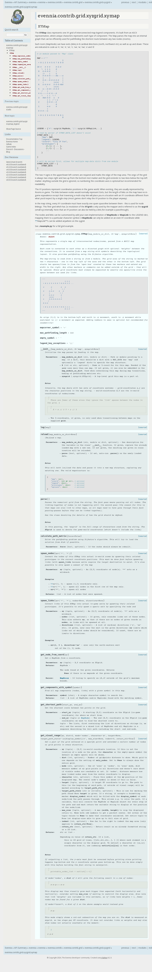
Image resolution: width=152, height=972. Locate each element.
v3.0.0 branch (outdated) (16, 172)
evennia (32, 2)
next (134, 2)
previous (125, 2)
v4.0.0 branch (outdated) (16, 169)
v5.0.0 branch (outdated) (16, 167)
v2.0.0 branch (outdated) (16, 175)
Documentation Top (14, 139)
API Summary (20, 2)
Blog (8, 152)
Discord (9, 149)
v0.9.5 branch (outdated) (16, 180)
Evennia (8, 2)
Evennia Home (12, 141)
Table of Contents (14, 40)
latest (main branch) (14, 162)
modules (142, 2)
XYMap (12, 50)
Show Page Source (13, 129)
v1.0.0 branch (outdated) (16, 177)
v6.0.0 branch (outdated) (16, 164)
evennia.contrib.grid (73, 2)
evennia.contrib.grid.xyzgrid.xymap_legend (17, 122)
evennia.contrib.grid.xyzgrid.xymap (21, 6)
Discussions (19, 149)
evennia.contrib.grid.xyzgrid (97, 2)
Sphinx (104, 957)
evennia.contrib (55, 2)
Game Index (11, 146)
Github (9, 144)
